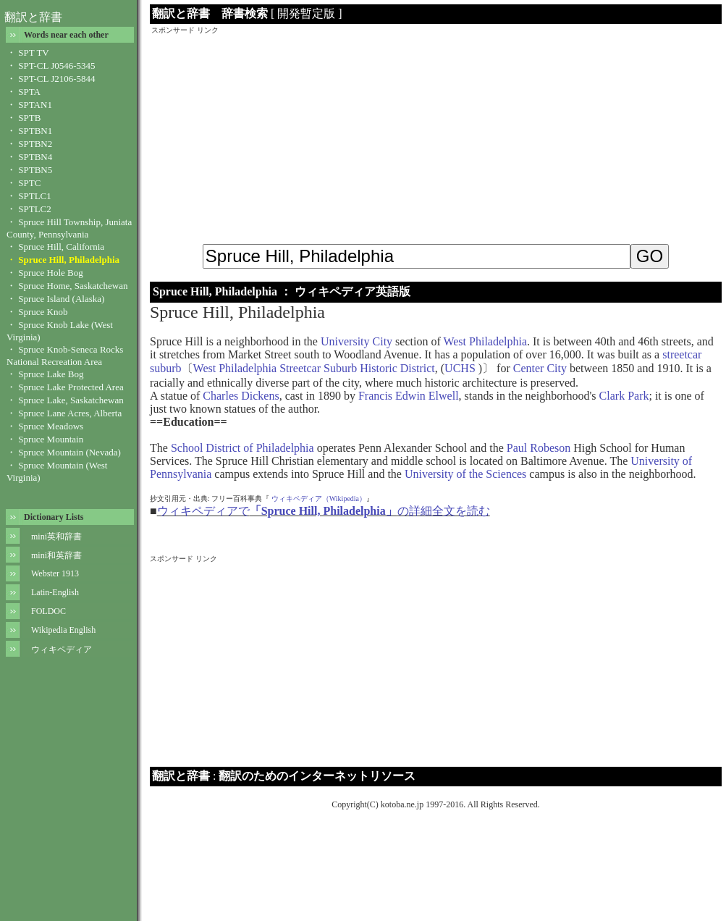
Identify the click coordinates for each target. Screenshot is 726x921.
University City (356, 341)
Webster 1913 (55, 573)
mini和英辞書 (56, 555)
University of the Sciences (465, 474)
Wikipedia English (63, 630)
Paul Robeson (538, 448)
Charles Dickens (241, 396)
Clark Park (624, 396)
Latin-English (55, 592)
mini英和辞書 (56, 536)
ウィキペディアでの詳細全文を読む (323, 511)
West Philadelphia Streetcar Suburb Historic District (314, 368)
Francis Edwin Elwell (408, 396)
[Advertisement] (435, 136)
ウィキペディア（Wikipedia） (318, 498)
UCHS (461, 368)
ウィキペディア (61, 649)
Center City (540, 368)
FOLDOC (48, 611)
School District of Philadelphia (242, 448)
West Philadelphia (485, 341)
